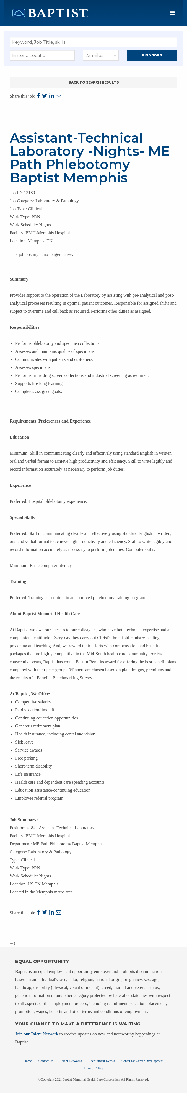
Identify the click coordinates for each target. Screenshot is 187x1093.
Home (28, 1061)
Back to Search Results (93, 82)
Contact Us (45, 1061)
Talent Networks (71, 1061)
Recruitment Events (102, 1061)
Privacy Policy (93, 1068)
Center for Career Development (142, 1061)
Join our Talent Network (36, 1034)
